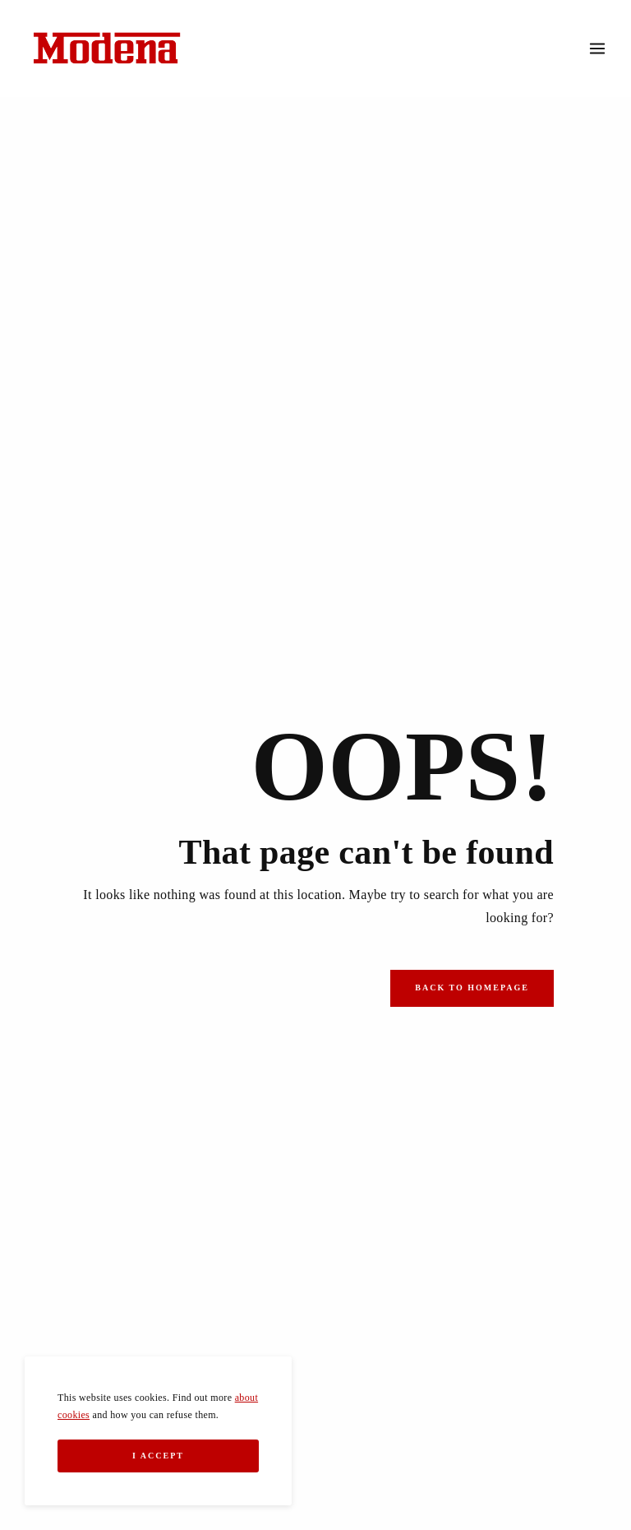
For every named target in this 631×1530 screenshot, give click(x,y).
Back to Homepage (472, 987)
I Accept (158, 1455)
